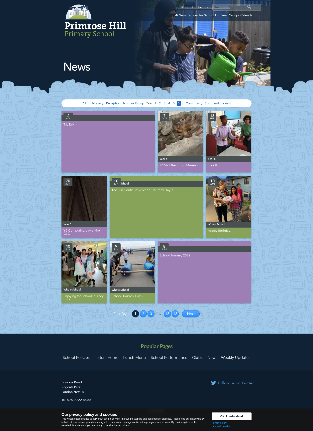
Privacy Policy (219, 423)
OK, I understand (231, 416)
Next (191, 314)
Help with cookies (221, 426)
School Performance (169, 357)
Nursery (97, 103)
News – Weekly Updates (228, 357)
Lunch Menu (134, 357)
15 (167, 314)
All (84, 103)
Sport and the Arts (218, 103)
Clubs (197, 357)
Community (194, 103)
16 (175, 314)
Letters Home (106, 357)
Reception (113, 103)
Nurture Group (133, 103)
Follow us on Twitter (236, 383)
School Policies (76, 357)
